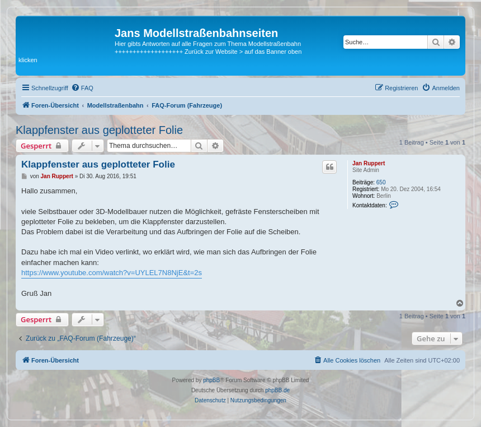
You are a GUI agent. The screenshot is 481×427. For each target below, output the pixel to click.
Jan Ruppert (368, 163)
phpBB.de (277, 390)
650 (381, 182)
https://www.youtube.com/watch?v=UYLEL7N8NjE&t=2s (111, 272)
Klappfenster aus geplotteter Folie (99, 130)
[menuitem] (82, 88)
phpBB (211, 380)
